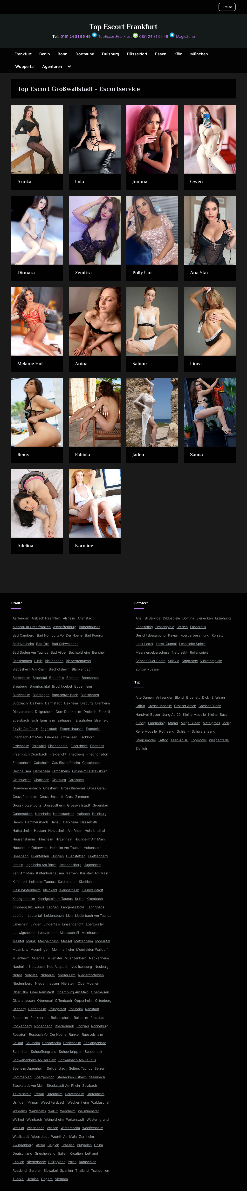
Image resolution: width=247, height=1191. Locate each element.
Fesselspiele (164, 627)
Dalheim (36, 703)
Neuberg (102, 966)
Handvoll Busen (148, 714)
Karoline (84, 545)
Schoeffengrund (43, 1051)
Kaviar (173, 635)
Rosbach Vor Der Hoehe (47, 1034)
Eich (34, 720)
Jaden (138, 454)
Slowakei (51, 1170)
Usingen (19, 1102)
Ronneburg (100, 1026)
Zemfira (83, 272)
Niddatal (31, 975)
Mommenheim (63, 949)
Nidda (17, 975)
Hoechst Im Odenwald (30, 848)
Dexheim (71, 703)
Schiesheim (72, 1043)
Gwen (196, 181)
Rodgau (82, 1026)
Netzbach (37, 966)
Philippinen (56, 1162)
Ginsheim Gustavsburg (90, 771)
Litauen (18, 1162)
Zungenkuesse (147, 669)
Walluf (53, 1111)
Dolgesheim (44, 711)
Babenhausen (89, 627)
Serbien (35, 1170)
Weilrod (18, 1119)
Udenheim (54, 1094)
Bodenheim (21, 678)
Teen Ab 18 (179, 740)
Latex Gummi (166, 644)
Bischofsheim (59, 669)
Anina (81, 363)
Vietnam (61, 1179)
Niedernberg (23, 983)
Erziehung (223, 618)
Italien (62, 1153)
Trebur (39, 1094)
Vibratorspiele (211, 661)
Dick (205, 697)
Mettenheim (83, 941)
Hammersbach (36, 822)
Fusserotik (198, 627)
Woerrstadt (40, 1136)
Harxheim (70, 822)
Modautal (102, 941)
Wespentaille (219, 740)
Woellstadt (21, 1136)
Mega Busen (190, 723)
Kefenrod (20, 881)
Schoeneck (93, 1051)
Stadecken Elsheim (72, 1077)
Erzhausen (69, 737)
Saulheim (33, 1043)
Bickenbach (54, 661)
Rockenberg (22, 1026)
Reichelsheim (61, 1017)
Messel (66, 941)
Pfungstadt (57, 1009)
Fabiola (82, 454)
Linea (196, 363)
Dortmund (84, 54)
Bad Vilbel (58, 652)
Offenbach (63, 1000)
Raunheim (20, 1017)
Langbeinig (157, 723)
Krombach (95, 899)
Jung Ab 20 (171, 714)
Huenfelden (40, 856)
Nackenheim (99, 958)
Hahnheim (43, 814)
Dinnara (26, 272)
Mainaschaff (69, 933)
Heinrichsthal (95, 830)
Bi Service (152, 618)
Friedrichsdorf (98, 754)
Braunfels (56, 678)
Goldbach (76, 780)
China (98, 1145)
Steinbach (97, 1077)
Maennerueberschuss (152, 652)
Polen (72, 1162)
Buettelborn (90, 695)
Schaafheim (51, 1043)
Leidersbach (54, 915)
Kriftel (79, 899)
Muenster (55, 958)
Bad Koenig (94, 635)
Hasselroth (88, 822)
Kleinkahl (50, 890)
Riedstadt (98, 1017)
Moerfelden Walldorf (92, 949)
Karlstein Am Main (94, 873)
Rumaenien (87, 1162)
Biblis (38, 661)
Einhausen (65, 720)
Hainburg (99, 814)
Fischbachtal (58, 746)
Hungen (57, 856)
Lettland (91, 1153)
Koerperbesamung (194, 635)
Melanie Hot (31, 363)
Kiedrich (85, 881)
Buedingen (41, 695)
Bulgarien (84, 1145)
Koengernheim (24, 899)
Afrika (40, 1145)
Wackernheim (78, 1102)
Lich (69, 915)
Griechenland (45, 1153)
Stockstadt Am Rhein (63, 1085)
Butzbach (20, 703)
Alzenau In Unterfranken (32, 627)
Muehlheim (21, 958)
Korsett (217, 635)
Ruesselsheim (92, 1034)
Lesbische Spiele (192, 644)
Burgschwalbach (65, 695)
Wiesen (52, 1128)
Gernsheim (41, 771)
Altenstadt (85, 618)
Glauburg (59, 780)
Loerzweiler (95, 924)
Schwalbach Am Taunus (77, 1060)
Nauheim (20, 966)
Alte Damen (145, 697)
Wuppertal (24, 66)
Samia (196, 454)
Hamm (18, 822)
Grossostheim (54, 805)
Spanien (66, 1170)
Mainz (31, 941)
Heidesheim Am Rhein (65, 830)
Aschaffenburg (64, 627)
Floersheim (79, 746)
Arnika (25, 181)
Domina (188, 618)
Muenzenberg (76, 958)
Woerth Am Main (64, 1136)
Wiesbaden (35, 1128)
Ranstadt (92, 1009)
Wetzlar (18, 1128)
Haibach (83, 814)
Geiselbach (91, 763)
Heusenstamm (24, 839)
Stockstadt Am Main (28, 1085)
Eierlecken (205, 618)
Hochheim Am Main (90, 839)
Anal (139, 618)
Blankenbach (82, 669)
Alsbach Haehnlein (46, 618)
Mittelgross (211, 723)
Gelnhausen (22, 771)
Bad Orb (42, 644)
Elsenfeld (101, 720)
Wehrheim (67, 1111)
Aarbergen (21, 618)
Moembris (20, 949)
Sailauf (18, 1043)
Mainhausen (91, 933)
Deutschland (22, 1153)
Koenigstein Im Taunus (55, 899)
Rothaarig (166, 731)
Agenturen (52, 66)
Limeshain (20, 924)
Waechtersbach (53, 1102)
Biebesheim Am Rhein (29, 669)
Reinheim (81, 1017)
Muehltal (38, 958)
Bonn (63, 54)
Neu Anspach (57, 966)
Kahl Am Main (23, 873)
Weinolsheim (54, 1119)
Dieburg (86, 703)
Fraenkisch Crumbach (30, 754)
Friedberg (76, 754)
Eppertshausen (71, 729)
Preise (227, 7)
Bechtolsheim (79, 652)
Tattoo (163, 740)
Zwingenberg (23, 1145)
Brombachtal (40, 686)
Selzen (100, 1068)
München (199, 54)
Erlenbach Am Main (28, 737)
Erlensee (51, 737)
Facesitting (144, 627)
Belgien (53, 1145)
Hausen (40, 830)
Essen (160, 54)
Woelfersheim (92, 1128)
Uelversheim (74, 1094)
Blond (179, 697)
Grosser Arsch (185, 706)
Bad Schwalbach (65, 644)
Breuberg (20, 686)
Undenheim (95, 1094)
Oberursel (45, 1000)
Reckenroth (39, 1017)
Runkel (74, 1034)
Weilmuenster (88, 1111)
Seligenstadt (57, 1068)
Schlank (183, 731)
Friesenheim (22, 763)
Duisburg (110, 54)
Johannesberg (70, 865)
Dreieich (89, 711)
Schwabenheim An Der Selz (34, 1060)
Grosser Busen (210, 706)
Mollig (227, 723)
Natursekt (179, 652)
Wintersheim (70, 1128)
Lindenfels (52, 924)
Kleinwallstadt (92, 890)
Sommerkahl (22, 1077)
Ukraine (33, 1179)
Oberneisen (100, 992)
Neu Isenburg (81, 966)
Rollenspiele (199, 652)
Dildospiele (171, 618)
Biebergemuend (78, 661)
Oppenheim (83, 1000)
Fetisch (182, 627)
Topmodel (198, 740)
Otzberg (19, 1009)
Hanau (55, 822)
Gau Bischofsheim (66, 763)
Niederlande (36, 1162)
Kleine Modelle (194, 714)
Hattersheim (22, 830)
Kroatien (76, 1153)
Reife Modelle (146, 731)
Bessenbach (22, 661)
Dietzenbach (23, 711)
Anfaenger (164, 697)
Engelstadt (49, 729)
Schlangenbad (94, 1043)
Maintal (18, 941)
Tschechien (100, 1170)
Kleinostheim (69, 890)
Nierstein (68, 983)
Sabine (140, 363)
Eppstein (93, 729)
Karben (72, 873)
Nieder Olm (66, 975)
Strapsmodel (146, 740)
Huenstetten (75, 856)
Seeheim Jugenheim (28, 1068)
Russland (20, 1170)
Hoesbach (20, 856)
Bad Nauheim (23, 644)
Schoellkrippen (70, 1051)
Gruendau (100, 805)
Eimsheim (47, 720)
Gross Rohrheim (25, 796)
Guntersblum (23, 814)
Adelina (26, 545)
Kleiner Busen (218, 714)
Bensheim (99, 652)
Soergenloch (44, 1077)
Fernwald (39, 746)
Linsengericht (72, 924)
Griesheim (51, 788)
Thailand (82, 1170)
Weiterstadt (75, 1119)
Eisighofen (84, 720)
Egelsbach (21, 720)
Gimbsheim (61, 771)
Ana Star (199, 272)
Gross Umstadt (51, 796)
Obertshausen (24, 1000)
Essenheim (21, 746)
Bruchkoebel (62, 686)
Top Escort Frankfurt (123, 26)
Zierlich (141, 748)
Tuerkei (18, 1179)
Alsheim (69, 618)
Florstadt (97, 746)
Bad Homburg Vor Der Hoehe (59, 635)
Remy (24, 454)
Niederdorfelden (91, 975)
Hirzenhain (63, 839)
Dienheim (102, 703)
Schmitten (20, 1051)
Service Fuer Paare (150, 661)
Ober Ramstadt (42, 992)
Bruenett (193, 697)
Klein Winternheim (27, 890)
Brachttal (40, 678)
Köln (178, 54)
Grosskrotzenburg (27, 805)
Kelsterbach (67, 881)
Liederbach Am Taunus (93, 915)
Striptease (190, 661)
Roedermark (64, 1026)
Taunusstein (22, 1094)
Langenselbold (72, 907)
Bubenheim (83, 686)
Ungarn (47, 1179)
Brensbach (90, 678)
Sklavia (173, 661)
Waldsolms (37, 1111)
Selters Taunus (80, 1068)
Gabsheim (41, 763)
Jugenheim (92, 865)
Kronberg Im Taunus (28, 907)
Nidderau (48, 975)
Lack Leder (144, 644)
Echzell (104, 711)
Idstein (18, 865)
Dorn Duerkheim (68, 711)
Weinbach (34, 1119)
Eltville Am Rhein (25, 729)
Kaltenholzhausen (50, 873)
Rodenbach (43, 1026)
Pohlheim (76, 1009)
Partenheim (37, 1009)
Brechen (72, 678)
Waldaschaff (101, 1102)
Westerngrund (98, 1119)
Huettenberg (98, 856)
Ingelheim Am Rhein (41, 865)
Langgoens (95, 907)
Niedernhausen (47, 983)
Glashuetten (22, 780)
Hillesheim (45, 839)
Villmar (33, 1102)
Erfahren (218, 697)
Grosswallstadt (78, 805)
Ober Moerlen (88, 983)
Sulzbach (89, 1085)
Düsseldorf (137, 54)
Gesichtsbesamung (151, 635)
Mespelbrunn (48, 941)
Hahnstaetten (63, 814)
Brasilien (68, 1145)
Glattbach (41, 780)
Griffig (140, 706)
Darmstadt (53, 703)
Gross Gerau (97, 788)
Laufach (19, 915)
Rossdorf (20, 1034)
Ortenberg (103, 1000)
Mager (173, 723)
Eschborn (87, 737)
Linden (36, 924)
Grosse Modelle (160, 706)
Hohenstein (92, 848)
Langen (53, 907)
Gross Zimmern (77, 796)
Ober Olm (20, 992)
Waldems (20, 1111)
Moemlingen (39, 949)
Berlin (44, 54)
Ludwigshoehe (24, 933)
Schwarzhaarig (203, 731)
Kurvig (141, 723)
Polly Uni (142, 272)
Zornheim (86, 1136)
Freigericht (57, 754)
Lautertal (35, 915)
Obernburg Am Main (73, 992)
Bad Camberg (23, 635)
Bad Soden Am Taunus (30, 652)
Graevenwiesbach (27, 788)
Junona (140, 181)
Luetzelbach (47, 933)
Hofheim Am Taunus (65, 848)
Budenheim (21, 695)
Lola (79, 181)
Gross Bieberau (73, 788)
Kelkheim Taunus (42, 881)
